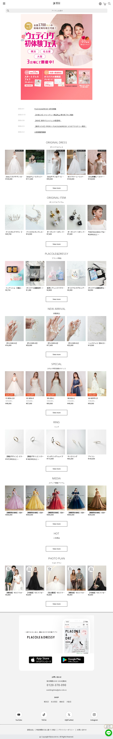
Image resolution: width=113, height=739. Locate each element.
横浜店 (46, 702)
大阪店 (68, 702)
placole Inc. (55, 737)
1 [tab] (52, 103)
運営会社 (30, 730)
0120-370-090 (56, 685)
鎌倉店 (62, 702)
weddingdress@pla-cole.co (56, 690)
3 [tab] (55, 103)
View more (56, 188)
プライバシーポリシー (66, 730)
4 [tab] (57, 103)
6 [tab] (61, 103)
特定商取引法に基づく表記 (45, 730)
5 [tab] (59, 103)
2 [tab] (54, 103)
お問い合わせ (82, 730)
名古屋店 (54, 702)
